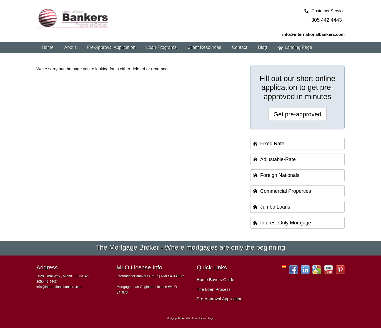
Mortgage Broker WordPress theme (186, 318)
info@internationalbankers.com (313, 34)
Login (211, 318)
